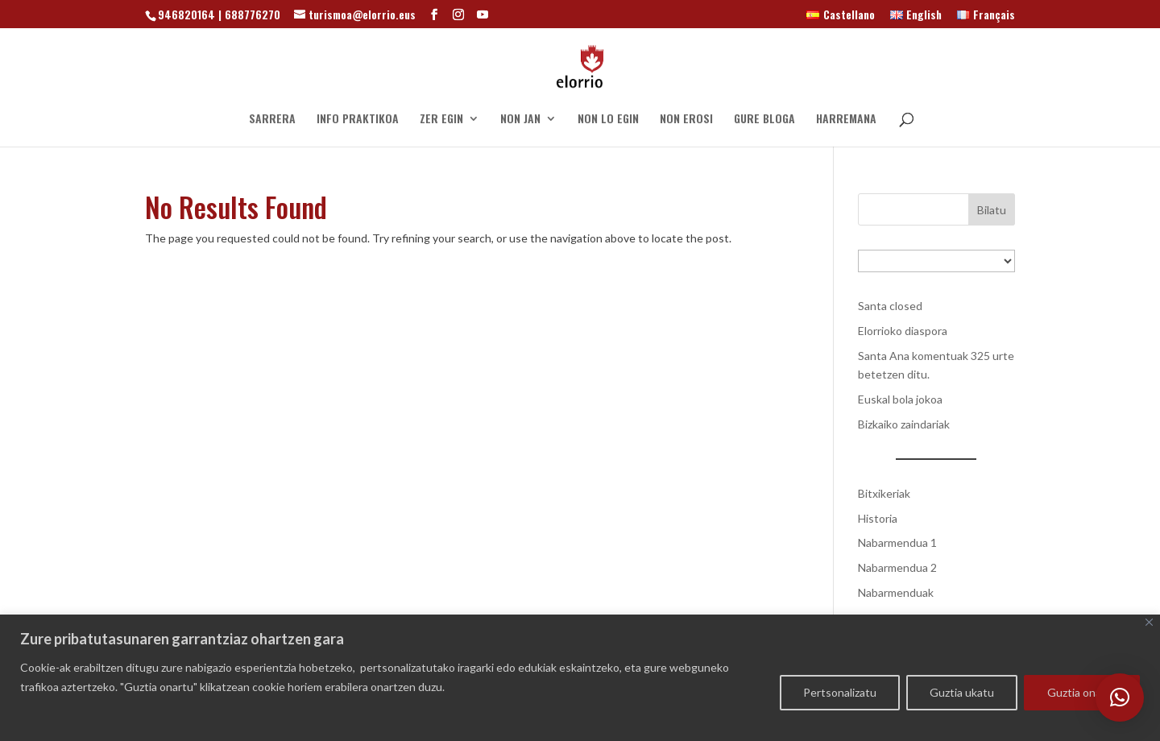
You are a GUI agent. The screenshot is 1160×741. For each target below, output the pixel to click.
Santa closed (890, 306)
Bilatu (991, 210)
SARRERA (272, 119)
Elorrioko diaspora (902, 330)
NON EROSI (686, 119)
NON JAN (520, 119)
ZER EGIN (441, 119)
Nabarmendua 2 (897, 567)
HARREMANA (846, 119)
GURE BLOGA (764, 119)
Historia (877, 518)
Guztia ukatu (962, 692)
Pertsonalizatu (839, 692)
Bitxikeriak (884, 493)
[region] (580, 678)
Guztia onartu (1081, 692)
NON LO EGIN (608, 119)
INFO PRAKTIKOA (358, 119)
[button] (1120, 697)
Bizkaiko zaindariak (904, 424)
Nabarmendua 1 (897, 542)
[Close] (1149, 622)
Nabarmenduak (896, 592)
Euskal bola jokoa (900, 399)
